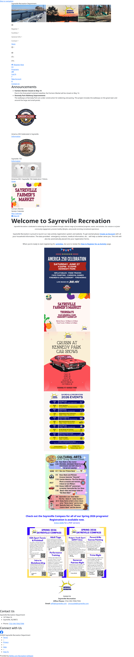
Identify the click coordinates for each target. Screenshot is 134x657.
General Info (16, 37)
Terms (5, 637)
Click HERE (59, 523)
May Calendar (16, 213)
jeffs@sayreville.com (59, 603)
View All (15, 216)
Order (13, 181)
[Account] (16, 47)
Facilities (14, 33)
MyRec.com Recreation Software (21, 656)
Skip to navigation (6, 1)
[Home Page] (16, 25)
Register (14, 29)
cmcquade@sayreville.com (78, 603)
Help (5, 647)
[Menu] (12, 61)
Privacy (5, 642)
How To (6, 652)
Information (16, 136)
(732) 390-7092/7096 (16, 624)
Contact (14, 41)
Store (13, 44)
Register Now (19, 65)
